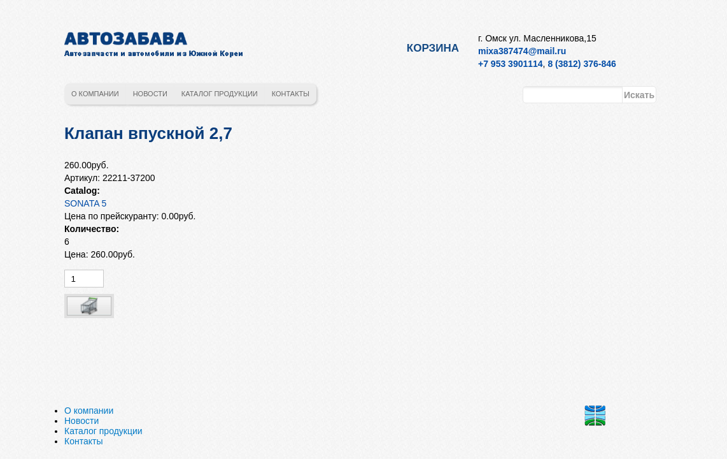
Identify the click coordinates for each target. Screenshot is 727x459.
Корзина (433, 48)
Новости (150, 94)
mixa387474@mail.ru (522, 51)
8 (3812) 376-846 (581, 64)
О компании (95, 94)
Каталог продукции (219, 94)
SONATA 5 (85, 203)
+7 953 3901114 (510, 64)
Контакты (290, 94)
